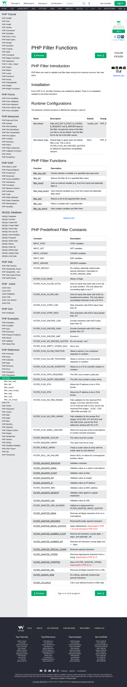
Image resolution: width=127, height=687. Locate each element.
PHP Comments (8, 30)
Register (122, 40)
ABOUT (72, 671)
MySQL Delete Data (10, 250)
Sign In (118, 31)
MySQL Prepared (9, 238)
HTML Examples (75, 641)
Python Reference (48, 648)
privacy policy (71, 678)
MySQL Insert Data (9, 229)
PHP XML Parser (9, 449)
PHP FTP (6, 403)
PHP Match (6, 70)
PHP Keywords (8, 409)
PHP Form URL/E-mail (11, 107)
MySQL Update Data (10, 253)
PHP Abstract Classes (11, 188)
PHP (60, 8)
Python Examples (75, 650)
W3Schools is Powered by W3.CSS (82, 682)
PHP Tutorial (22, 655)
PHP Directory (7, 366)
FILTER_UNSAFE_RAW (43, 575)
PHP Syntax (7, 27)
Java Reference (48, 657)
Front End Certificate (101, 646)
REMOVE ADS (69, 218)
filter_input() (9, 387)
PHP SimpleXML (8, 436)
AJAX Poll (6, 303)
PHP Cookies (7, 139)
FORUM (64, 671)
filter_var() (8, 396)
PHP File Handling (9, 126)
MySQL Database (9, 216)
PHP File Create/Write (11, 132)
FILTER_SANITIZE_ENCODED (46, 521)
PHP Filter (6, 378)
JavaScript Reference (48, 645)
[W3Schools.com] (21, 630)
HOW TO (69, 8)
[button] (84, 3)
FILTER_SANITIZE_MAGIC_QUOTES (49, 526)
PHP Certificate (8, 313)
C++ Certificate (101, 657)
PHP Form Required (10, 104)
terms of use (55, 678)
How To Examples (75, 646)
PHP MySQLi (7, 424)
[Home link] (4, 3)
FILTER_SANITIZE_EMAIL (44, 513)
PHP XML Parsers (9, 266)
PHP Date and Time (10, 120)
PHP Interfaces (8, 191)
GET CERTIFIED (53, 628)
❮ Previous (39, 55)
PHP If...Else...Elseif (10, 64)
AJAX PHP (6, 291)
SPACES (39, 628)
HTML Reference (48, 641)
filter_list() (8, 393)
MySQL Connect (8, 219)
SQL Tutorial (22, 648)
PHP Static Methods (10, 197)
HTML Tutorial (21, 641)
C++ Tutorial (21, 659)
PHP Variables (8, 33)
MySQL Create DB (9, 222)
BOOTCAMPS (85, 628)
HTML (4, 8)
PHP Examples (8, 323)
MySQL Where (8, 244)
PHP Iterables (7, 207)
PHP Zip (5, 452)
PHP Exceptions (8, 157)
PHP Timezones (8, 455)
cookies (61, 678)
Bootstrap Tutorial (21, 654)
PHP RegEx (7, 86)
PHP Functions (8, 76)
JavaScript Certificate (101, 645)
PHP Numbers (8, 46)
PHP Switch (6, 67)
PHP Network (7, 427)
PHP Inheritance (8, 182)
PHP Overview (8, 354)
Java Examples (75, 657)
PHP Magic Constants (11, 58)
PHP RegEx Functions (11, 89)
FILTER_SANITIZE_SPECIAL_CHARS (49, 549)
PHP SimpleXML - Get (11, 272)
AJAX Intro (6, 288)
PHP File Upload (8, 136)
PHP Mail (5, 415)
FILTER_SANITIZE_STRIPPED (46, 562)
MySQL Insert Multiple (11, 235)
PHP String (6, 442)
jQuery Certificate (101, 654)
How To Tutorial (22, 646)
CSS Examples (75, 643)
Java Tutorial (22, 657)
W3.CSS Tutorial (22, 652)
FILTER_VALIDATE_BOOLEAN (46, 463)
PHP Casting (7, 49)
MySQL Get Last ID (10, 232)
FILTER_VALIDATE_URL (44, 501)
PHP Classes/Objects (10, 170)
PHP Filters (6, 145)
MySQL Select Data (10, 241)
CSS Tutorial (22, 643)
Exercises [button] (42, 3)
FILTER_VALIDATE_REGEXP (46, 493)
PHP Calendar (8, 360)
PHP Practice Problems (11, 335)
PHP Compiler (7, 326)
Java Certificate (101, 655)
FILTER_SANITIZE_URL (43, 570)
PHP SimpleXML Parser (11, 269)
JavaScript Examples (75, 645)
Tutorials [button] (15, 3)
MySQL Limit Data (9, 256)
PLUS (30, 628)
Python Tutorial (22, 650)
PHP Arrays (6, 79)
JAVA (52, 8)
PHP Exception (8, 372)
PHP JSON (6, 154)
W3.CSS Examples (75, 652)
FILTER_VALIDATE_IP (43, 483)
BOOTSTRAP (109, 8)
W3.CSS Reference (48, 650)
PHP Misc (6, 421)
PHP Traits (6, 194)
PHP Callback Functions (11, 151)
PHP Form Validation (10, 101)
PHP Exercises (8, 332)
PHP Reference (48, 654)
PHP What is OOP (9, 167)
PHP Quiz (6, 329)
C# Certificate (101, 659)
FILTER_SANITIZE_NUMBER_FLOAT (49, 534)
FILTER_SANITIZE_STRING (45, 554)
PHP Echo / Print (8, 37)
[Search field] (75, 3)
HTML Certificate (101, 641)
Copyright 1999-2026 (39, 682)
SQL (33, 8)
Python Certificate (101, 650)
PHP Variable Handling (11, 445)
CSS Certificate (101, 643)
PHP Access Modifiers (11, 179)
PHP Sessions (8, 142)
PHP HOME (7, 18)
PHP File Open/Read (10, 129)
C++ (93, 8)
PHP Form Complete (10, 110)
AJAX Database (8, 294)
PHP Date (6, 363)
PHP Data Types (8, 40)
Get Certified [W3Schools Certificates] (105, 3)
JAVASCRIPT (23, 8)
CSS (12, 8)
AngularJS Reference (48, 659)
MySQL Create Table (10, 225)
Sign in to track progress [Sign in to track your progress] (69, 593)
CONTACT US (99, 628)
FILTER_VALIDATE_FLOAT (45, 473)
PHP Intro (6, 21)
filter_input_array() (11, 390)
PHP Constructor (8, 173)
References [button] (29, 3)
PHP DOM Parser (9, 278)
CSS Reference (48, 643)
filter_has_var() (10, 381)
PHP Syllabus (7, 341)
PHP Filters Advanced (11, 148)
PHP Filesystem (8, 375)
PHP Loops (6, 73)
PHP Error (6, 369)
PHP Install (6, 24)
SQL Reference (48, 646)
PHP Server (6, 338)
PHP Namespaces (9, 203)
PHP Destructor (8, 176)
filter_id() (7, 384)
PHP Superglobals (9, 82)
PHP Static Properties (10, 200)
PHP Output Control (10, 430)
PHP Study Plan (8, 344)
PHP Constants (8, 55)
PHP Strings (7, 43)
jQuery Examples (75, 661)
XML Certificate (101, 661)
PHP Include (7, 123)
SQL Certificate (101, 648)
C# (99, 8)
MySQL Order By (9, 247)
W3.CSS (79, 8)
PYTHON (42, 8)
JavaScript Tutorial (22, 645)
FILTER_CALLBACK (42, 583)
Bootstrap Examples (75, 654)
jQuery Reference (48, 661)
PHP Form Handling (10, 98)
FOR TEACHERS (69, 628)
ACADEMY (81, 671)
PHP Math (6, 52)
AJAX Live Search (9, 300)
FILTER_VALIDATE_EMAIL (45, 468)
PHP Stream (7, 439)
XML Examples (75, 659)
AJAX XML (6, 297)
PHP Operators (8, 61)
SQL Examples (75, 648)
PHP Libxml (6, 412)
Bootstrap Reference (48, 652)
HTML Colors (48, 655)
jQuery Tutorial (21, 661)
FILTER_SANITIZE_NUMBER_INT (48, 542)
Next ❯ (100, 55)
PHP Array (6, 357)
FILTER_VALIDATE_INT (43, 478)
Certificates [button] (56, 3)
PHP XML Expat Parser (11, 275)
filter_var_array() (10, 400)
